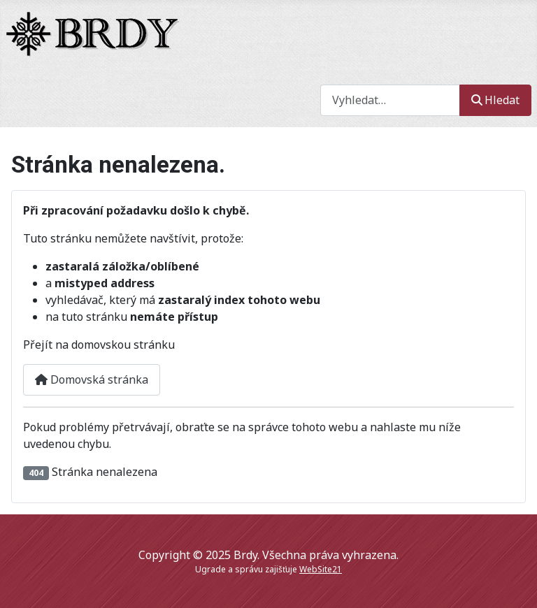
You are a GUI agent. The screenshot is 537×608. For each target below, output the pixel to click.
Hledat (495, 100)
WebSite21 (320, 569)
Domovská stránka (91, 379)
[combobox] (390, 100)
